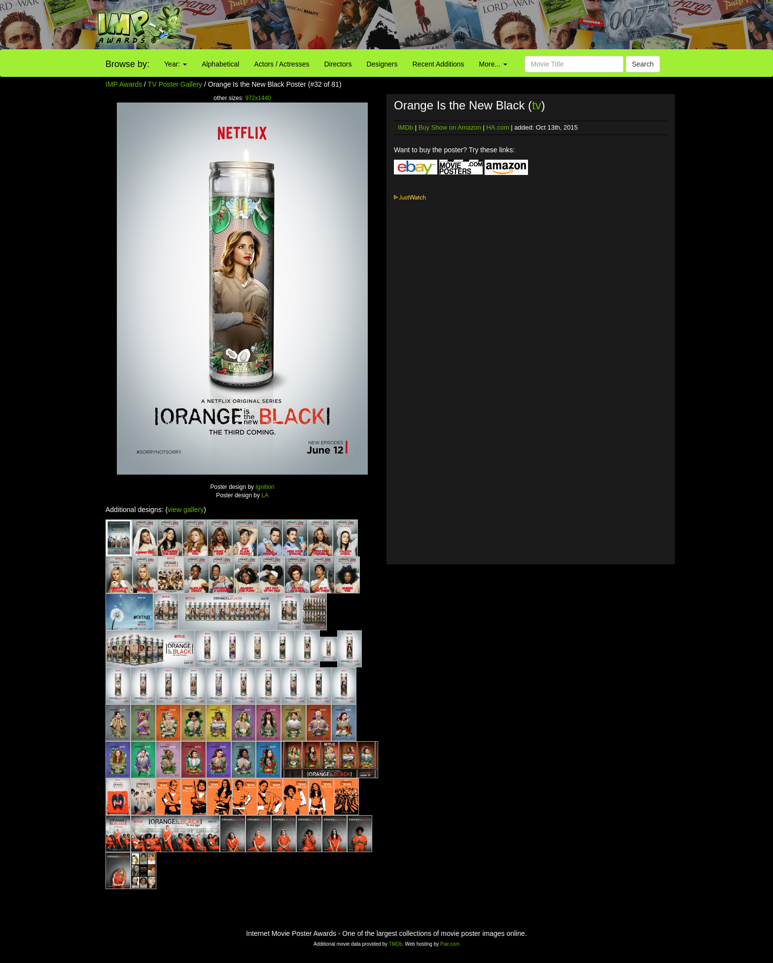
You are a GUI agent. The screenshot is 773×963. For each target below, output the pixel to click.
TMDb (395, 944)
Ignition (264, 486)
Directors (337, 64)
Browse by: (127, 64)
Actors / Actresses (281, 64)
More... (493, 64)
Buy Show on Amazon (450, 127)
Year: (175, 64)
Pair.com (449, 944)
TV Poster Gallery (175, 84)
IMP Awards (123, 84)
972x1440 (258, 98)
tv (536, 105)
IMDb (405, 127)
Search (643, 64)
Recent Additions (438, 64)
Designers (381, 64)
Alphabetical (220, 64)
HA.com (497, 127)
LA (265, 495)
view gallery (186, 510)
